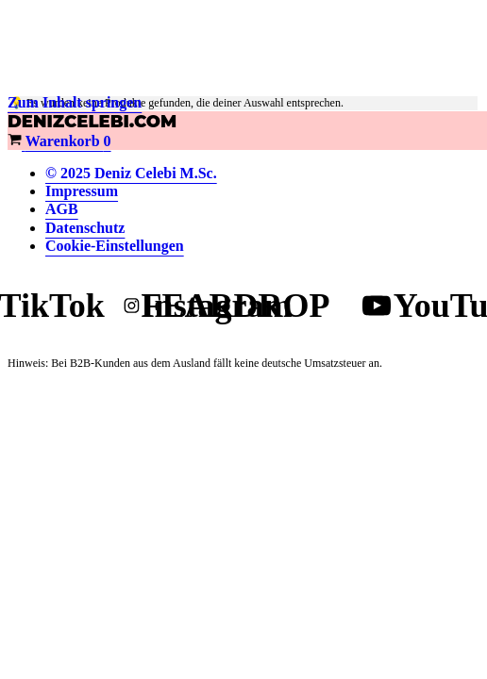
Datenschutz (85, 228)
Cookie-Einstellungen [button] (114, 246)
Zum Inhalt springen (75, 102)
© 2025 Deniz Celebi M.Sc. (131, 173)
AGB (61, 209)
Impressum (81, 191)
